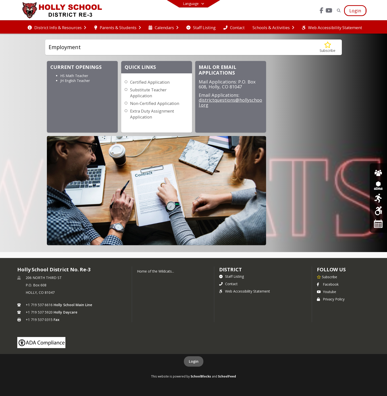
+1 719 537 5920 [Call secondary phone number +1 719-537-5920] (39, 312)
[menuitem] (57, 27)
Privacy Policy (331, 299)
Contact (228, 283)
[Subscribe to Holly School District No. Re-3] (327, 276)
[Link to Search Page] (338, 10)
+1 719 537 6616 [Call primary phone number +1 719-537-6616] (39, 304)
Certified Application (150, 82)
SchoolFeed (227, 376)
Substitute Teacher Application (148, 93)
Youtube (326, 291)
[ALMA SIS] (378, 185)
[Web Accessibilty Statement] (378, 211)
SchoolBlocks (201, 376)
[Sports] (378, 198)
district (230, 269)
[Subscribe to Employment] (327, 47)
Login (193, 361)
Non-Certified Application (154, 103)
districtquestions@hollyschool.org (230, 102)
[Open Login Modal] (355, 10)
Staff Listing (231, 276)
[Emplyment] (378, 172)
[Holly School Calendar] (378, 223)
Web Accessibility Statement (244, 291)
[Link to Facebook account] (321, 11)
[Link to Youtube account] (329, 11)
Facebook (328, 284)
